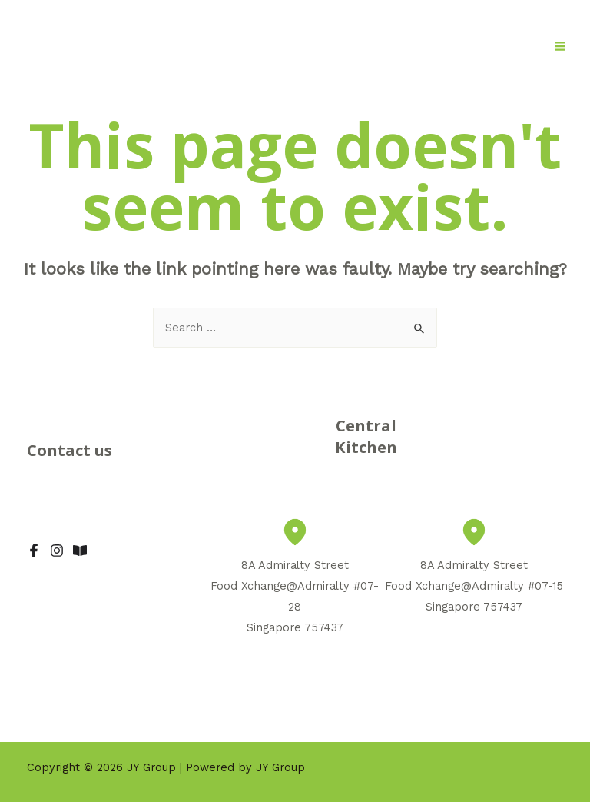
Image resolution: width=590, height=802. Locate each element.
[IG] (57, 550)
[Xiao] (80, 550)
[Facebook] (34, 550)
